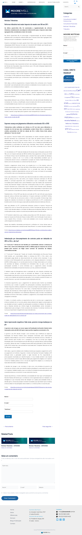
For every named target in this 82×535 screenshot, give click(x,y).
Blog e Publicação (54, 2)
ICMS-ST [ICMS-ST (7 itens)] (70, 103)
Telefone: (7, 409)
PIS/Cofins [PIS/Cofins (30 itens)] (68, 117)
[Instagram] (74, 1)
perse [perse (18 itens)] (68, 114)
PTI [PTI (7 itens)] (78, 117)
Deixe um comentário (6, 447)
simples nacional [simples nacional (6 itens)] (76, 126)
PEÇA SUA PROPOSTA (68, 79)
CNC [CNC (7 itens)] (68, 94)
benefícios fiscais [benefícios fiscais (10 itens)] (72, 90)
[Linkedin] (64, 519)
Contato (65, 2)
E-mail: (6, 403)
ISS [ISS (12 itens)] (71, 109)
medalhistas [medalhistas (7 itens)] (77, 109)
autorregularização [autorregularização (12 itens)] (70, 87)
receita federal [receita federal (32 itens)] (70, 120)
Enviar (8, 416)
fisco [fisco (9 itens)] (75, 100)
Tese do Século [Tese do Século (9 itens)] (75, 129)
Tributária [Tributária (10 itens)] (69, 132)
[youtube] (75, 3)
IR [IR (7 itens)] (79, 106)
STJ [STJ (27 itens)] (70, 129)
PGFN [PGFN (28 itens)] (72, 114)
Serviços (42, 2)
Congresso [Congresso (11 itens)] (67, 97)
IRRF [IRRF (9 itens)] (68, 109)
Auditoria (66, 16)
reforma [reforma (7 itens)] (77, 120)
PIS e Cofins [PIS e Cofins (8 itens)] (75, 117)
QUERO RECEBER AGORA (72, 61)
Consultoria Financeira (70, 23)
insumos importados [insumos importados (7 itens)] (73, 106)
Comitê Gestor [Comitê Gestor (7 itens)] (77, 94)
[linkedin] (76, 1)
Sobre (21, 2)
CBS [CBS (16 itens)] (65, 94)
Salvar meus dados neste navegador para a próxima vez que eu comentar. (25, 493)
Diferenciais (31, 2)
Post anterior (8, 426)
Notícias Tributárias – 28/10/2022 (38, 446)
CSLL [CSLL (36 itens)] (72, 97)
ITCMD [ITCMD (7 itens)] (73, 109)
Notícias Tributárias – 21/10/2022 (10, 446)
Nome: (6, 396)
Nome (65, 45)
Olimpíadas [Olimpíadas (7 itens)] (76, 111)
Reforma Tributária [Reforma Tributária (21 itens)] (71, 123)
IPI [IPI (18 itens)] (78, 106)
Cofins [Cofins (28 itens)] (71, 94)
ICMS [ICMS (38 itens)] (66, 103)
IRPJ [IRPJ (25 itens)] (65, 109)
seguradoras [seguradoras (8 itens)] (67, 126)
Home (13, 2)
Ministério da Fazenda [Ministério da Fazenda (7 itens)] (69, 111)
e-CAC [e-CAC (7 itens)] (72, 100)
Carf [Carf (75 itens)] (78, 90)
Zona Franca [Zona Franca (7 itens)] (74, 132)
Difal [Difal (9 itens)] (70, 100)
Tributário (66, 29)
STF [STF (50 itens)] (67, 129)
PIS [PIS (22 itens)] (76, 114)
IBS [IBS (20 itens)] (78, 100)
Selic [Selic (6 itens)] (72, 126)
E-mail (65, 53)
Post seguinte (48, 426)
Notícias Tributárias (69, 26)
